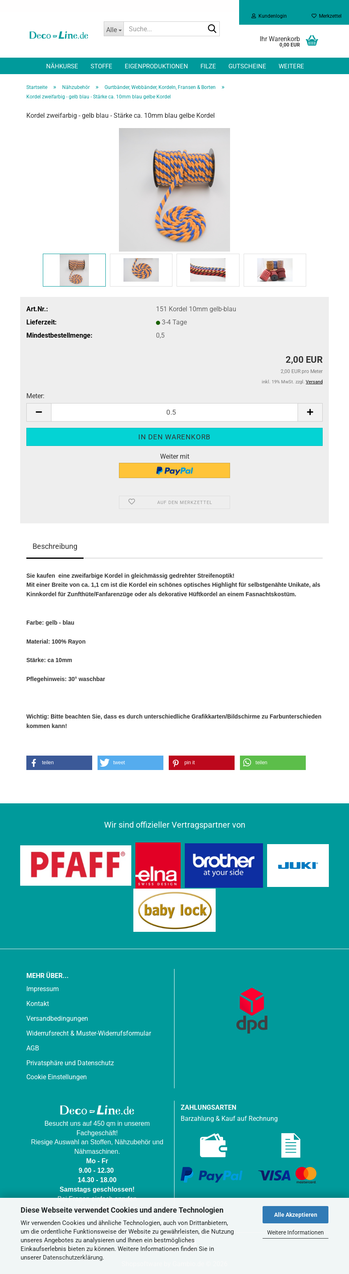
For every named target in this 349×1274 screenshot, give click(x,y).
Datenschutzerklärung (72, 1257)
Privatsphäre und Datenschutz (70, 1063)
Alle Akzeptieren (295, 1214)
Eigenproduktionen (156, 66)
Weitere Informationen (295, 1232)
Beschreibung (55, 546)
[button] (38, 412)
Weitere (291, 66)
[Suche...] (113, 28)
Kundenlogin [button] (269, 16)
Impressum (42, 989)
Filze (208, 66)
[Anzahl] (174, 412)
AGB (32, 1048)
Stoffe (101, 66)
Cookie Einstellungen (56, 1077)
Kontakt (37, 1004)
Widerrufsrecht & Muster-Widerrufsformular (88, 1033)
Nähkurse (62, 66)
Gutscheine (247, 66)
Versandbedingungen (57, 1018)
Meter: (35, 396)
